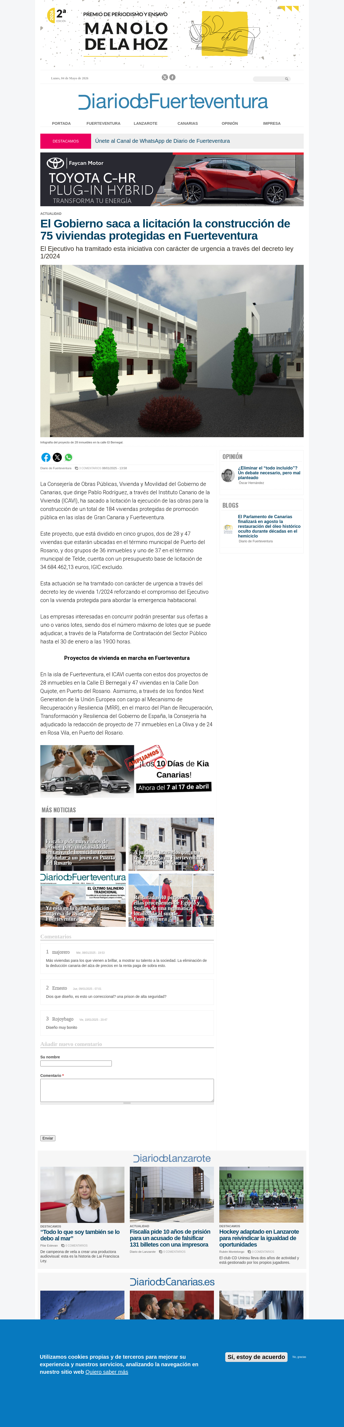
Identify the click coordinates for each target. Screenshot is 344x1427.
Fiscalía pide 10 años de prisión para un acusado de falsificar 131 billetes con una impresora (170, 1238)
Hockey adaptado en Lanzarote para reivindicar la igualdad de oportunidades (259, 1238)
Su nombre (50, 1057)
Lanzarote (145, 123)
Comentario (52, 1075)
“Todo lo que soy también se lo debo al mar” (80, 1235)
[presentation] (81, 1120)
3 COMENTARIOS (90, 468)
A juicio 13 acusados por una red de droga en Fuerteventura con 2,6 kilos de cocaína (169, 857)
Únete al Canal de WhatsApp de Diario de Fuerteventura (162, 141)
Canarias (188, 123)
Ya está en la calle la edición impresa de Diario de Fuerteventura (77, 913)
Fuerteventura (103, 123)
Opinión (230, 123)
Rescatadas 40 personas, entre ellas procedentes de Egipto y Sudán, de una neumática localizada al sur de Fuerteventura (168, 908)
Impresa (272, 123)
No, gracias (299, 1356)
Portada (61, 123)
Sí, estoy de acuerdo (256, 1357)
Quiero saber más (106, 1372)
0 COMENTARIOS (77, 1245)
